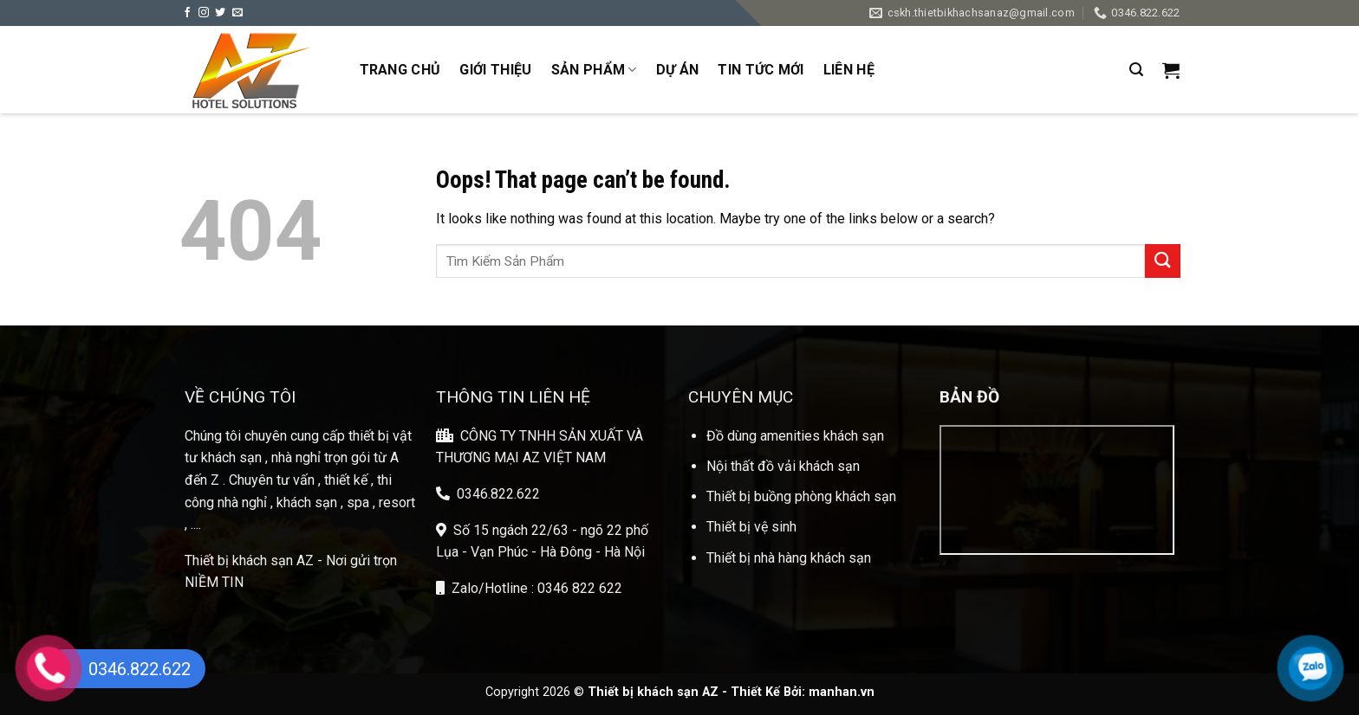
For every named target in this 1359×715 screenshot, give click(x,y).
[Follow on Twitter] (220, 13)
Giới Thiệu (495, 69)
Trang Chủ (400, 69)
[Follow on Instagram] (203, 13)
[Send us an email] (237, 13)
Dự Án (677, 69)
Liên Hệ (849, 69)
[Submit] (1162, 261)
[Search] (1136, 70)
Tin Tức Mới (761, 69)
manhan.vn (842, 692)
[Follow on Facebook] (187, 13)
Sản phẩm (594, 70)
